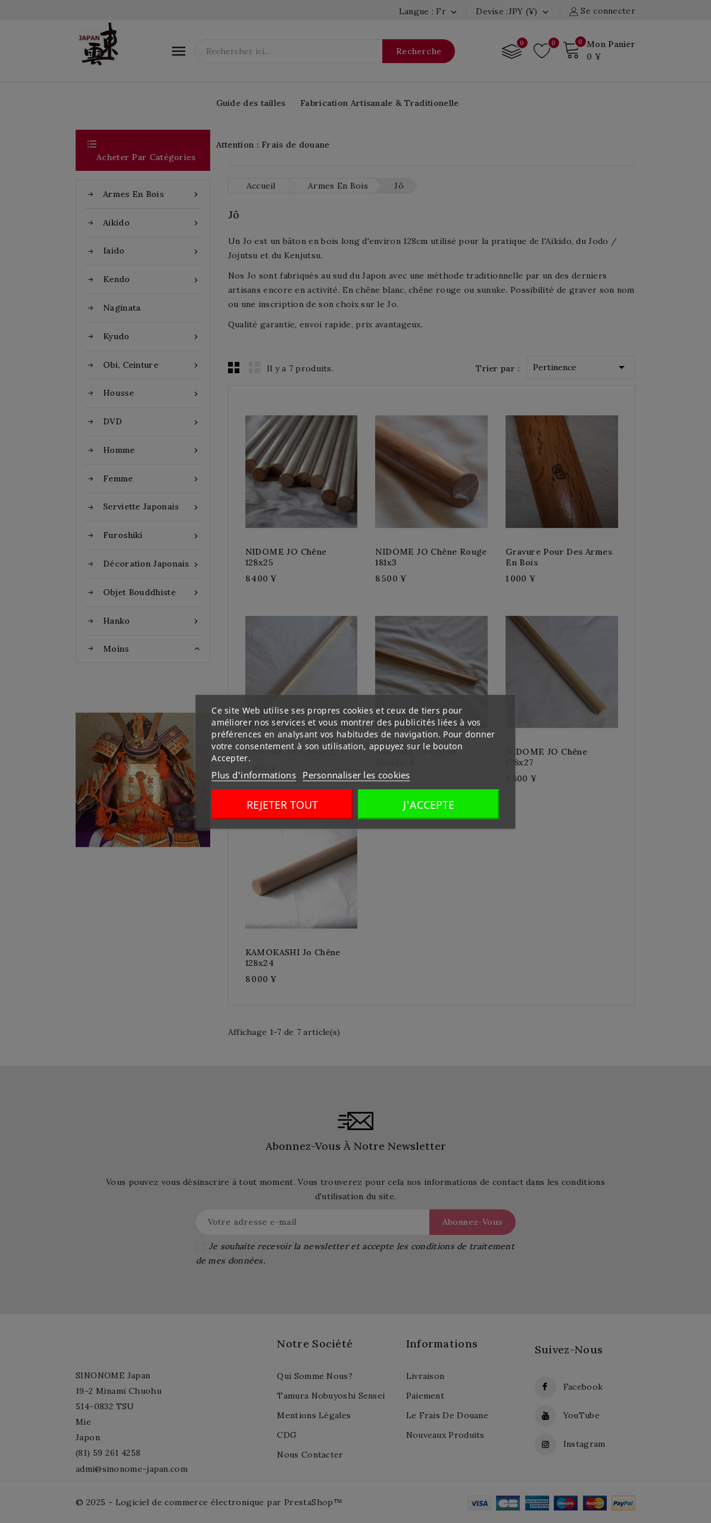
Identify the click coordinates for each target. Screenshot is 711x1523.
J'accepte (428, 804)
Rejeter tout (282, 804)
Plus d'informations (253, 774)
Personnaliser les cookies (356, 774)
